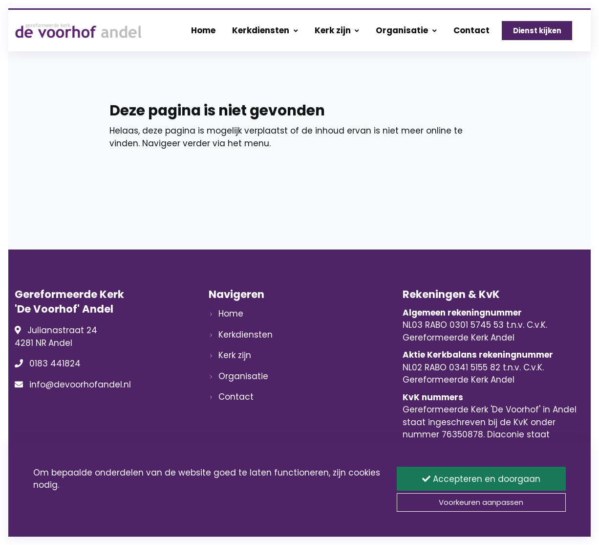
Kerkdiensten (265, 30)
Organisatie (406, 30)
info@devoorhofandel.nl (80, 384)
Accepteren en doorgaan (481, 479)
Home (203, 30)
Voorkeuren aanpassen (481, 502)
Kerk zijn (337, 30)
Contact (471, 30)
